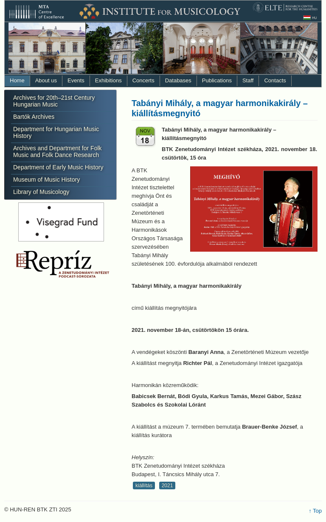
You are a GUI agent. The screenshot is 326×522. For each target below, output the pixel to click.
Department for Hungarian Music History (56, 132)
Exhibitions (108, 80)
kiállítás (143, 485)
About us (46, 80)
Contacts (275, 80)
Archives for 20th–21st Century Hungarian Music (54, 101)
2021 (167, 485)
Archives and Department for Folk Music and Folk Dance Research (57, 151)
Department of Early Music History (58, 167)
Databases (178, 80)
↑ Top (315, 511)
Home (17, 80)
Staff (248, 80)
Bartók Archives (33, 116)
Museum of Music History (46, 179)
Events (75, 80)
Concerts (143, 80)
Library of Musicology (41, 191)
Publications (217, 80)
